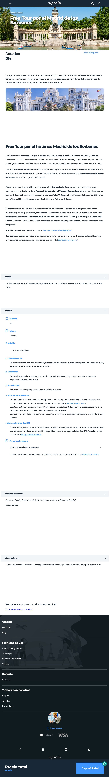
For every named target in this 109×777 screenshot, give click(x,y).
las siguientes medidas (31, 435)
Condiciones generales (12, 649)
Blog (4, 633)
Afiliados (6, 701)
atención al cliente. (90, 454)
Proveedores (7, 706)
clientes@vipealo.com (67, 240)
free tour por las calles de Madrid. (57, 230)
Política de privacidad (11, 659)
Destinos (6, 627)
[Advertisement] (54, 68)
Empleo (5, 696)
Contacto (6, 680)
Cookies (5, 664)
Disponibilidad (90, 768)
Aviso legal (7, 654)
